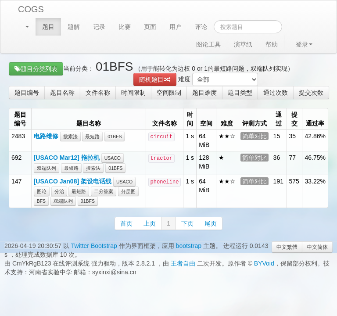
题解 (74, 26)
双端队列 (46, 168)
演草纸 (243, 44)
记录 (99, 26)
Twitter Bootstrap (94, 245)
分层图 (128, 191)
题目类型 (240, 92)
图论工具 (208, 44)
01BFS (115, 136)
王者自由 (183, 263)
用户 (175, 26)
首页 (126, 223)
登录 (304, 44)
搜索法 (70, 136)
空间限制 (169, 92)
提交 (294, 119)
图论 (42, 191)
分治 (59, 191)
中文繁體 (287, 247)
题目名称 (62, 92)
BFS (41, 201)
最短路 (92, 136)
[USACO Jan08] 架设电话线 (72, 181)
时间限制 (133, 92)
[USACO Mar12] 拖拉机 (67, 157)
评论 (201, 26)
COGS (31, 9)
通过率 (315, 123)
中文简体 (317, 247)
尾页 (210, 223)
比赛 (124, 26)
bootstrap (188, 245)
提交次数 (311, 92)
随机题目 (155, 79)
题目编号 (26, 92)
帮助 (271, 44)
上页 (149, 223)
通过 (279, 119)
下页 (187, 223)
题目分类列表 (35, 68)
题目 (48, 26)
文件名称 (98, 92)
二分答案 (103, 191)
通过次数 (275, 92)
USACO (112, 158)
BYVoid (264, 263)
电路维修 (46, 136)
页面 (150, 26)
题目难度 (204, 92)
